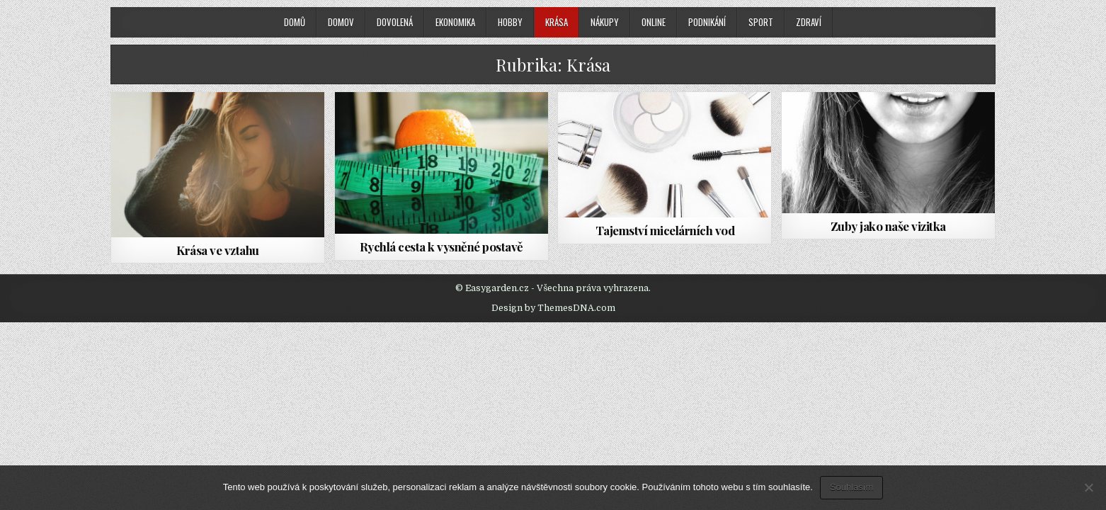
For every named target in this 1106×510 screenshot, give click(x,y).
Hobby (510, 22)
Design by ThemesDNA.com (553, 308)
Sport (760, 22)
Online (654, 22)
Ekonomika (455, 22)
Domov (341, 22)
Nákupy (605, 22)
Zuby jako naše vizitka (888, 226)
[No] (1088, 487)
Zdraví (808, 22)
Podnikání (707, 22)
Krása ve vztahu (217, 250)
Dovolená (395, 22)
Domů (294, 22)
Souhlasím (851, 487)
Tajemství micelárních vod (665, 230)
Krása (556, 22)
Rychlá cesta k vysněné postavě (441, 246)
